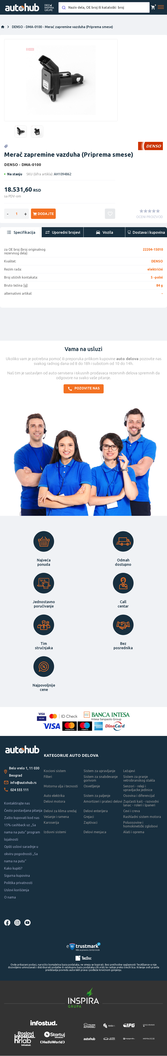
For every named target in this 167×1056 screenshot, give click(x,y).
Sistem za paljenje (97, 796)
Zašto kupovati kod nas (21, 818)
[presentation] (21, 233)
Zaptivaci (90, 823)
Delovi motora (54, 802)
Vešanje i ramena (56, 817)
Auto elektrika (54, 796)
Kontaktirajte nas (17, 804)
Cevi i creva (131, 811)
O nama (10, 897)
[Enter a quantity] (16, 214)
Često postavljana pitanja (23, 811)
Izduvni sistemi (55, 832)
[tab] (21, 233)
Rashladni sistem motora (142, 817)
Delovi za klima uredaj (60, 811)
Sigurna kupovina (17, 876)
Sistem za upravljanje (99, 771)
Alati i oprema (133, 832)
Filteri (48, 777)
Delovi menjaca (95, 832)
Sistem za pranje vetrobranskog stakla (139, 779)
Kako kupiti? (13, 869)
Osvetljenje (92, 786)
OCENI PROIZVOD (149, 217)
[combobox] (104, 7)
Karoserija (51, 823)
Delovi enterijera (96, 811)
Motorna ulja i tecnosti (61, 786)
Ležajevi (129, 771)
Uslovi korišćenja (16, 890)
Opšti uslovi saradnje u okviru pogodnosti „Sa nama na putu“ (21, 854)
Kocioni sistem (55, 771)
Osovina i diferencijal (139, 796)
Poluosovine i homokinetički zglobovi (140, 824)
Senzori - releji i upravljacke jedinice (137, 788)
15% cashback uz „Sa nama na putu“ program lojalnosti (22, 832)
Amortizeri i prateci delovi (103, 802)
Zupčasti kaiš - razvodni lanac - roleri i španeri (141, 803)
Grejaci (89, 817)
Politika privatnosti (18, 883)
